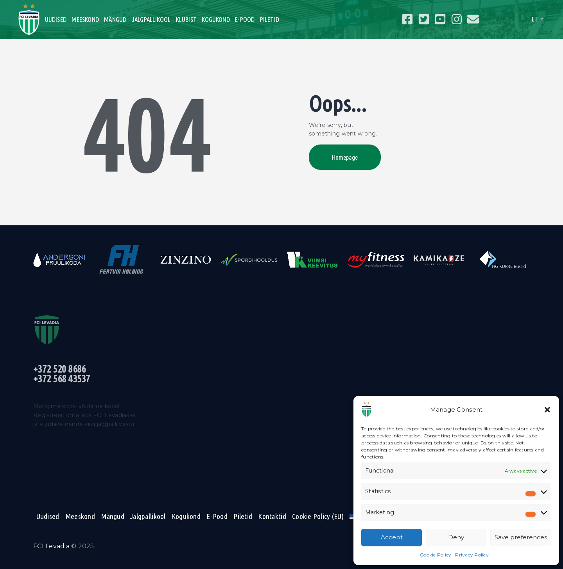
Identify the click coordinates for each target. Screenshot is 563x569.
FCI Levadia (51, 546)
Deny (456, 537)
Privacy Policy (472, 555)
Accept (392, 537)
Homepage (345, 157)
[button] (547, 410)
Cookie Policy (435, 555)
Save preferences (521, 537)
